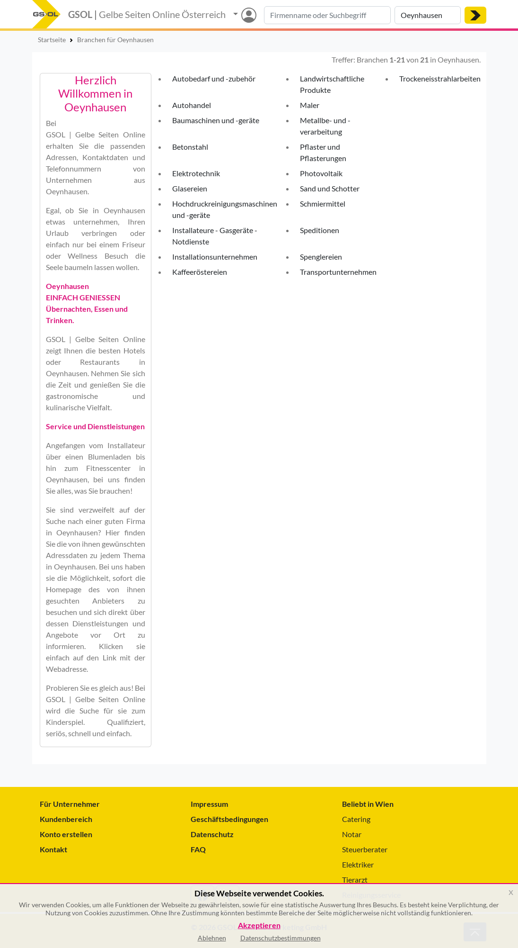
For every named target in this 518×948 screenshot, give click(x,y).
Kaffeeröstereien (199, 271)
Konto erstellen (66, 834)
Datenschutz (212, 834)
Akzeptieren (259, 925)
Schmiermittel (322, 203)
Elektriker (358, 864)
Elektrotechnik (196, 173)
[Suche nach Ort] (428, 15)
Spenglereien (321, 256)
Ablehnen (212, 938)
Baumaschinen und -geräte (215, 120)
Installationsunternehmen (214, 256)
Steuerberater (364, 849)
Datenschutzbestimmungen (280, 938)
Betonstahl (190, 146)
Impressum (209, 803)
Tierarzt (355, 879)
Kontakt (53, 849)
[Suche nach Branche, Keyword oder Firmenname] (327, 15)
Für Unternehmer (70, 803)
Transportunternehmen (338, 271)
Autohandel (191, 104)
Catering (356, 818)
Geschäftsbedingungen (229, 818)
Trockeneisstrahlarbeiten (440, 78)
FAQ (198, 849)
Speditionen (319, 230)
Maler (309, 104)
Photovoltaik (321, 173)
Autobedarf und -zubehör (213, 78)
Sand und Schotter (330, 188)
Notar (351, 834)
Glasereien (189, 188)
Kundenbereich (66, 818)
